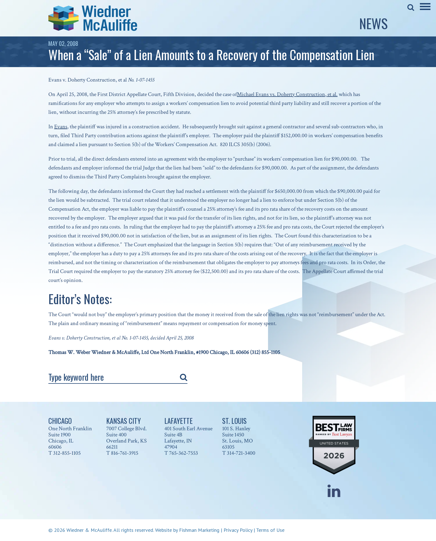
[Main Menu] (425, 10)
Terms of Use (270, 530)
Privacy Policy (238, 530)
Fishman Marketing (199, 530)
